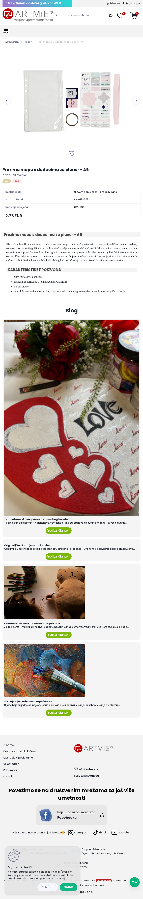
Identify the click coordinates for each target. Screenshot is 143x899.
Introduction (12, 41)
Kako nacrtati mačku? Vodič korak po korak (32, 623)
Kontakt (8, 776)
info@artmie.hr (88, 769)
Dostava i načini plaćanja (20, 751)
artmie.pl (88, 880)
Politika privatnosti (86, 775)
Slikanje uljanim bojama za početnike (28, 701)
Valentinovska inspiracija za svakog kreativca (39, 519)
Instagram (78, 832)
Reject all (47, 887)
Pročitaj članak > (59, 531)
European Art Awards (93, 849)
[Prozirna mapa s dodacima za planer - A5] (71, 101)
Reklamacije (11, 770)
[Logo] (28, 15)
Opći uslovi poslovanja (18, 757)
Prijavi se (115, 3)
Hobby (28, 41)
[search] (110, 17)
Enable (68, 887)
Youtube (120, 833)
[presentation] (7, 100)
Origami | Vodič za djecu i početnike (27, 545)
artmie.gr (87, 885)
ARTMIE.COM (104, 880)
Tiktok (99, 832)
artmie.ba (120, 880)
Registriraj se (133, 3)
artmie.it (100, 885)
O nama (8, 745)
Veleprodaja (11, 764)
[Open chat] (135, 882)
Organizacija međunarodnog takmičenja (103, 853)
